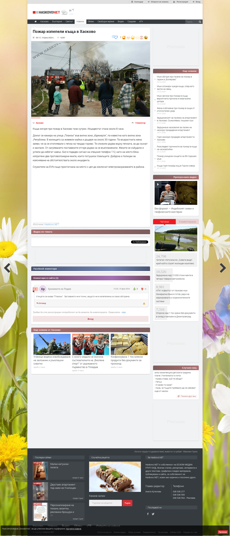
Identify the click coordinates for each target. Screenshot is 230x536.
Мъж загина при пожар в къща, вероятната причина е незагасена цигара (174, 98)
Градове (131, 21)
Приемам (223, 532)
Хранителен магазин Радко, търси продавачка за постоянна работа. (62, 469)
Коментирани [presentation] (187, 221)
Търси (127, 503)
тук (124, 312)
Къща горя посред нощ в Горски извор (176, 165)
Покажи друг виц (187, 396)
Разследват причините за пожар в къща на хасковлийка (177, 148)
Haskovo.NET (51, 224)
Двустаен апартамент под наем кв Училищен (63, 506)
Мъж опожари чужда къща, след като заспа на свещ (175, 87)
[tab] (164, 222)
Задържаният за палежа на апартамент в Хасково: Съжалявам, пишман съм (177, 119)
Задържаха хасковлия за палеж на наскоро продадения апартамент (174, 128)
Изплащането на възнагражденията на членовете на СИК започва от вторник (50, 361)
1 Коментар (140, 122)
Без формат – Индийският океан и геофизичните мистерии (174, 210)
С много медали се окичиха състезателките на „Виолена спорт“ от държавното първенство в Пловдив (127, 361)
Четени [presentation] (164, 221)
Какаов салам (97, 495)
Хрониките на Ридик (59, 288)
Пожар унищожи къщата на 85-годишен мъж (176, 157)
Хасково (39, 122)
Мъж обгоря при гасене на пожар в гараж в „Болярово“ (174, 78)
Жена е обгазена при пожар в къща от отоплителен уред (176, 109)
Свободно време (106, 21)
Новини (80, 21)
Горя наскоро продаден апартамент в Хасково (176, 138)
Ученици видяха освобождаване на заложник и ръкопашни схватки (90, 360)
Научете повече (73, 528)
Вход (91, 319)
